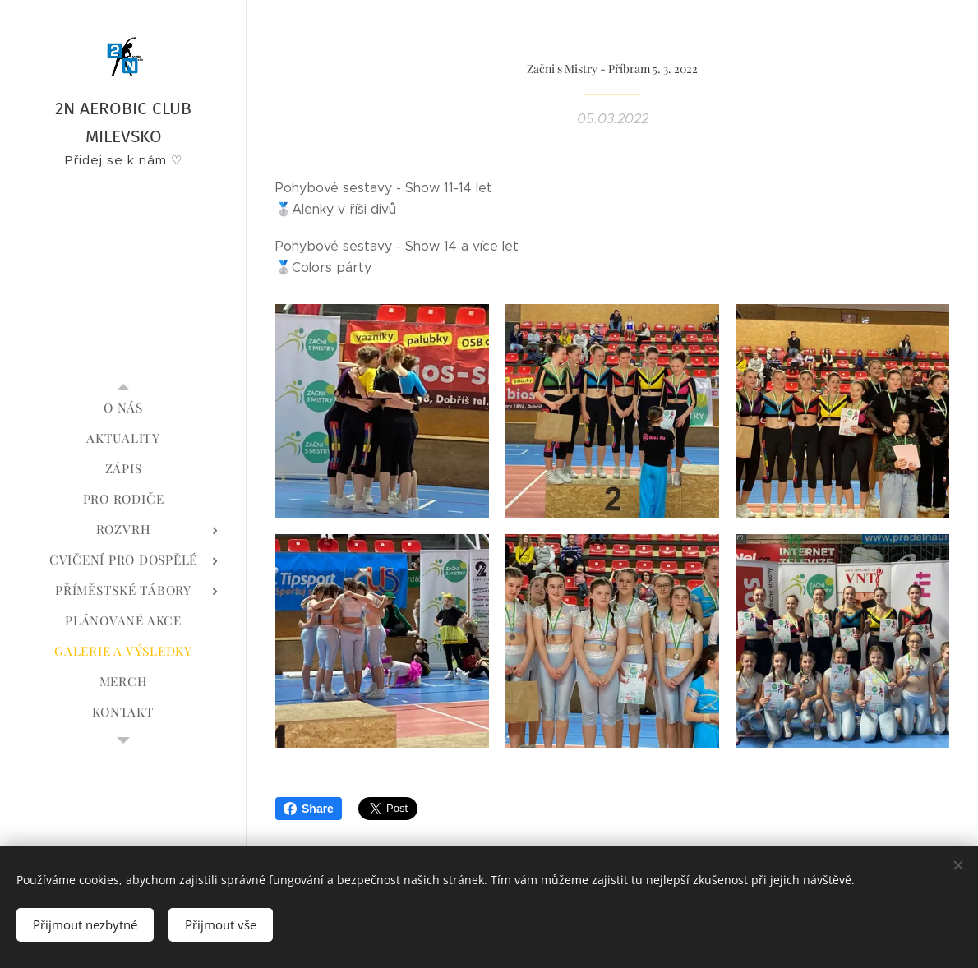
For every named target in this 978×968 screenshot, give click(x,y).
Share (309, 808)
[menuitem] (123, 408)
